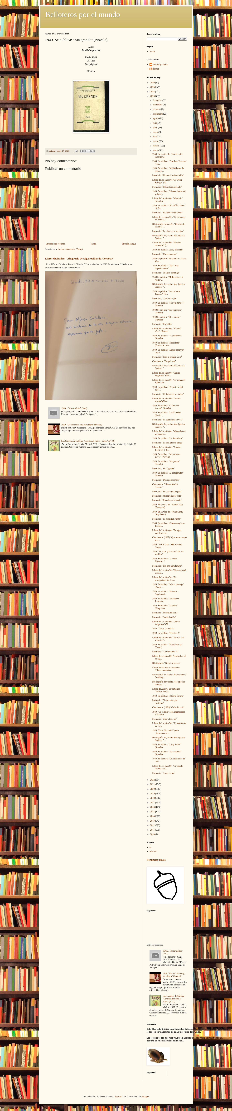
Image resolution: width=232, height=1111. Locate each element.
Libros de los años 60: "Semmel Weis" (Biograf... (166, 330)
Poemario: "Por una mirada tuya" (167, 566)
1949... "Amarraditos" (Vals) (74, 408)
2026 (152, 82)
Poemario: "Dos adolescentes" (165, 480)
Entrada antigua (129, 244)
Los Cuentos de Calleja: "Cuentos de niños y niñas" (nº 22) (88, 441)
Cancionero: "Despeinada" (164, 361)
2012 (152, 825)
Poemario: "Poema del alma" (165, 613)
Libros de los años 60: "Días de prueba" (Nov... (166, 399)
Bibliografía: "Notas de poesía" (166, 663)
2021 (152, 784)
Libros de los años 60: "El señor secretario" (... (166, 244)
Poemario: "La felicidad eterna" (166, 519)
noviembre (158, 105)
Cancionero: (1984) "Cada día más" (168, 707)
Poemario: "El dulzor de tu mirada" (168, 394)
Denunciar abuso (156, 859)
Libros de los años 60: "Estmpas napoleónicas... (166, 531)
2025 (152, 87)
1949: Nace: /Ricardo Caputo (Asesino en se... (165, 731)
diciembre (157, 100)
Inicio (93, 244)
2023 (152, 96)
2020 (152, 789)
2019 (152, 793)
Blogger (145, 1096)
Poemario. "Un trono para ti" (165, 651)
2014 (152, 816)
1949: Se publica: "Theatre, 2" (166, 633)
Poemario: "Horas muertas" (164, 254)
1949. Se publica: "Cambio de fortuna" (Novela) (165, 407)
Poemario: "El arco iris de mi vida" (168, 175)
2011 (152, 830)
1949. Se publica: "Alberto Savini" (168, 696)
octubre (156, 109)
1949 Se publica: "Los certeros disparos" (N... (166, 292)
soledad (153, 851)
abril (155, 136)
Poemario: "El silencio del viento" (167, 212)
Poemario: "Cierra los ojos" (164, 298)
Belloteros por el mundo (82, 14)
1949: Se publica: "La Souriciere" (167, 438)
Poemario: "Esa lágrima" (163, 468)
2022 (152, 780)
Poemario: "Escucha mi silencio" (167, 500)
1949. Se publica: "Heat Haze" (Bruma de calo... (166, 344)
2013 (152, 821)
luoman (118, 1096)
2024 (152, 91)
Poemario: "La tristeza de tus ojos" (168, 231)
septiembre (158, 114)
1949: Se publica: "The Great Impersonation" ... (165, 267)
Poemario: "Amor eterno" (163, 773)
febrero (156, 146)
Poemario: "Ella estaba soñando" (167, 187)
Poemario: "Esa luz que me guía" (167, 491)
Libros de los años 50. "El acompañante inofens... (164, 578)
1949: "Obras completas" (163, 628)
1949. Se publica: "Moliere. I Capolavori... (165, 592)
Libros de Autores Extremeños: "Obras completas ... (166, 669)
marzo (156, 141)
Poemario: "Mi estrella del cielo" (167, 496)
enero (155, 150)
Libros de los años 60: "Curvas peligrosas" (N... (166, 623)
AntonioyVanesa (160, 64)
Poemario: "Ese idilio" (162, 324)
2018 (152, 798)
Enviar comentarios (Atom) (70, 249)
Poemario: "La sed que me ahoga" (167, 443)
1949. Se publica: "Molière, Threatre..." (164, 560)
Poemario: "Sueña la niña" (164, 617)
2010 (152, 834)
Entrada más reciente (55, 244)
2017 (152, 802)
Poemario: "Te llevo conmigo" (166, 273)
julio (155, 123)
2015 (152, 811)
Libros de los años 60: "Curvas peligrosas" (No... (166, 374)
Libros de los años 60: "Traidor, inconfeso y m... (166, 448)
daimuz (156, 69)
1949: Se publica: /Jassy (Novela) (167, 250)
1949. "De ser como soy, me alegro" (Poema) (81, 425)
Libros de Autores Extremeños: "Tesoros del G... (166, 690)
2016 (152, 807)
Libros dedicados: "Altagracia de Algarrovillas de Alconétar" (79, 258)
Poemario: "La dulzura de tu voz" (167, 420)
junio (155, 127)
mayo (155, 132)
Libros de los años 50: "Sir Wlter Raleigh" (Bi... (167, 181)
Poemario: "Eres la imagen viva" (167, 357)
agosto (156, 118)
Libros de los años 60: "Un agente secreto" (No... (167, 767)
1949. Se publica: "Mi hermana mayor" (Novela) (166, 455)
